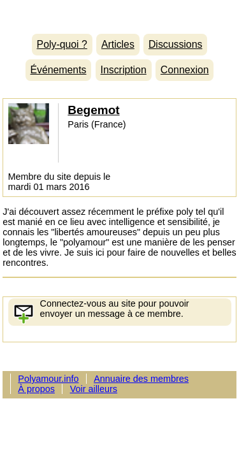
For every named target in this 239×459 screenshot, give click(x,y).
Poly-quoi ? (62, 44)
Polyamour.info (119, 13)
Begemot (93, 110)
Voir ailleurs (93, 389)
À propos (36, 389)
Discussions (175, 44)
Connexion (185, 69)
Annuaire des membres (141, 379)
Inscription (124, 69)
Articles (117, 44)
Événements (58, 69)
